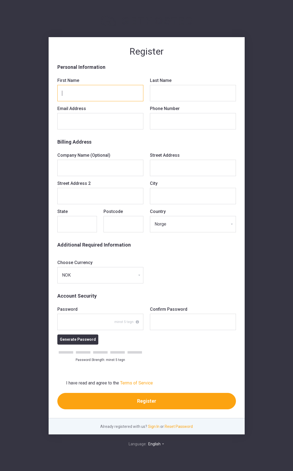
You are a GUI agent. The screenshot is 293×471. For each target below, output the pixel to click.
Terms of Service (136, 383)
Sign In (153, 426)
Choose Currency (75, 262)
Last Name (160, 80)
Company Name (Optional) (83, 155)
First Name (68, 80)
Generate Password (78, 339)
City (154, 183)
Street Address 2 (74, 183)
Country (158, 211)
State (62, 211)
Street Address (165, 155)
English (156, 444)
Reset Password (179, 426)
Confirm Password (168, 309)
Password (67, 309)
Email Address (71, 108)
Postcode (113, 211)
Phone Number (165, 108)
